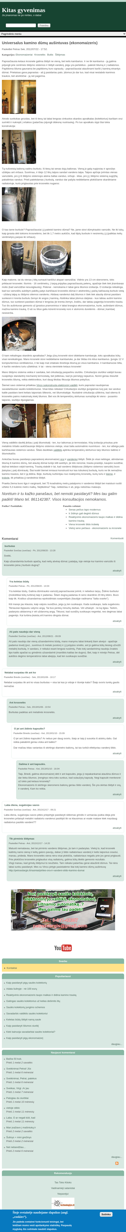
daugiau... (116, 1044)
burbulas (10, 546)
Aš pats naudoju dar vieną (24, 631)
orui (62, 459)
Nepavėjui (63, 1193)
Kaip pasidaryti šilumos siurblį (22, 1025)
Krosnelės (39, 54)
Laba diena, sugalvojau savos (22, 805)
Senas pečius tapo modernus (85, 509)
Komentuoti (117, 538)
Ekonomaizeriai (24, 54)
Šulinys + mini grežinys (19, 1137)
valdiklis (58, 450)
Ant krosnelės (17, 702)
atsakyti (117, 570)
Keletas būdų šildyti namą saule (23, 1019)
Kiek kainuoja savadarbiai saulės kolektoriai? (30, 1031)
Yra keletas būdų (19, 581)
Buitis (50, 54)
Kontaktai (12, 968)
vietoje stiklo (13, 1107)
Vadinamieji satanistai (63, 1188)
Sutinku (106, 1214)
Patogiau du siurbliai (17, 1098)
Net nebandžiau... (16, 1147)
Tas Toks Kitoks (62, 1182)
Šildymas (60, 54)
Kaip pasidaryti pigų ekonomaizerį (24, 1038)
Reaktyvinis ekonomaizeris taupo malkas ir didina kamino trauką (41, 995)
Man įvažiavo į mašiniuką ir (21, 1127)
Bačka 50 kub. (14, 1058)
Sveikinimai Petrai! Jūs (18, 1068)
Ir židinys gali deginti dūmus (84, 513)
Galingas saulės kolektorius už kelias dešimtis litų (33, 1001)
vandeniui (72, 459)
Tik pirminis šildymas (21, 838)
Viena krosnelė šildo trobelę (84, 524)
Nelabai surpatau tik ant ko (20, 672)
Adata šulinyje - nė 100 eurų (21, 988)
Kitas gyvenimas (23, 10)
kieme (109, 474)
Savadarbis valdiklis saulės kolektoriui (27, 1013)
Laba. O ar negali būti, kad (20, 1117)
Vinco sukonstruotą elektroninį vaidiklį (56, 385)
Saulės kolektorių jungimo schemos (25, 1007)
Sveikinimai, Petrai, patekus (21, 1078)
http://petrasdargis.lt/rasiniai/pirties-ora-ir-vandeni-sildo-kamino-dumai (46, 870)
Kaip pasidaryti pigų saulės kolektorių (26, 982)
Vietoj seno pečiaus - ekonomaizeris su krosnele (95, 528)
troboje (5, 477)
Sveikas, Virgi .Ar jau (17, 1088)
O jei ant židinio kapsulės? (29, 728)
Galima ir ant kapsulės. (32, 764)
